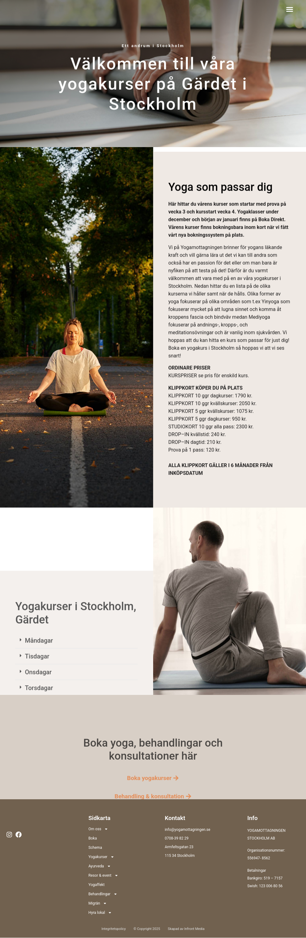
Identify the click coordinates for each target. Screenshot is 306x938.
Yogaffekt (96, 885)
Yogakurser (101, 857)
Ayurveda (99, 866)
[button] (289, 9)
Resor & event (103, 875)
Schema (95, 847)
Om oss (98, 829)
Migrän (97, 903)
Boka (92, 838)
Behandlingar (102, 894)
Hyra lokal (100, 912)
